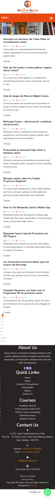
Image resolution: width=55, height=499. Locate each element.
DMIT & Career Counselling (27, 416)
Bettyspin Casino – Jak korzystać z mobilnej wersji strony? (27, 127)
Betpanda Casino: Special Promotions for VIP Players (25, 241)
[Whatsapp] (47, 492)
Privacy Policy (27, 483)
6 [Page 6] (2, 335)
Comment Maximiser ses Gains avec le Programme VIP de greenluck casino (24, 297)
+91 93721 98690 (32, 452)
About (27, 384)
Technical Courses (27, 419)
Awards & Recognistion (27, 388)
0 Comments (21, 50)
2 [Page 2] (2, 322)
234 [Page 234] (4, 341)
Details (7, 65)
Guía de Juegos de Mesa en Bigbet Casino (26, 99)
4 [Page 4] (2, 328)
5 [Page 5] (2, 332)
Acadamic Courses (27, 409)
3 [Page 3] (2, 325)
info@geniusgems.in (27, 464)
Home (27, 381)
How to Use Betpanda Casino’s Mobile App (26, 212)
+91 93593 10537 (30, 455)
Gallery (27, 394)
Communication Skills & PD (27, 412)
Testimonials (27, 391)
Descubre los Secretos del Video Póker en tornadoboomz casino (26, 44)
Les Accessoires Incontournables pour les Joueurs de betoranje (26, 269)
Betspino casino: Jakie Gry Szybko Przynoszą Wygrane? (21, 184)
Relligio (33, 489)
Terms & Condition (27, 480)
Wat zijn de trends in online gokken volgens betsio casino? (27, 73)
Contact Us (27, 397)
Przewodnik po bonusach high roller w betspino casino (24, 155)
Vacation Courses (28, 422)
